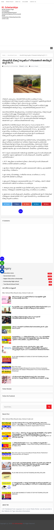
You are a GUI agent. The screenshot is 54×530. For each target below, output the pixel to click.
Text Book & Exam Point (11, 284)
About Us (17, 1)
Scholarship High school (11, 281)
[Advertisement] (27, 32)
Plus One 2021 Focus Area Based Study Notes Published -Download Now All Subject (30, 453)
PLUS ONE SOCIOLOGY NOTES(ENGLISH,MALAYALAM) (28, 472)
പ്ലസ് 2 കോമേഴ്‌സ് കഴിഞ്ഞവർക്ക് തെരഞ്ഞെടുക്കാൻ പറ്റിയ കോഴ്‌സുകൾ (30, 327)
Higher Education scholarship (12, 278)
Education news (8, 273)
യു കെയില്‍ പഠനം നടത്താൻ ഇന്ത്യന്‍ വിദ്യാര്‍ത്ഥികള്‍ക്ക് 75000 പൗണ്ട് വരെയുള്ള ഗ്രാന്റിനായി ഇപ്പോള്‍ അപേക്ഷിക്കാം (31, 307)
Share (17, 204)
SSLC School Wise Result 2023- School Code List (17, 293)
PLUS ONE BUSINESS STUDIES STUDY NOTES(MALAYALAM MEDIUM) (30, 357)
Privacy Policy (9, 1)
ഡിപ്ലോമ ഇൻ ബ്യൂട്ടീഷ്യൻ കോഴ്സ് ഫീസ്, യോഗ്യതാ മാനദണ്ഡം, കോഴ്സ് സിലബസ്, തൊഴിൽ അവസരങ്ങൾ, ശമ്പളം (30, 377)
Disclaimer (25, 1)
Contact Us (33, 1)
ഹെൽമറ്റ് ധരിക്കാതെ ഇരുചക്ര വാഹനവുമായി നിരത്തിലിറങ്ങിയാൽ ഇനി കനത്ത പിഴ (26, 317)
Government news (9, 276)
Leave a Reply (34, 66)
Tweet (7, 204)
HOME (2, 1)
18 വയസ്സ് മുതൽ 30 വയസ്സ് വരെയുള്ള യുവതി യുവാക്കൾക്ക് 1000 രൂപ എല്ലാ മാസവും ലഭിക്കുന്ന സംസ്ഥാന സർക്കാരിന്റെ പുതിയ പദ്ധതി (31, 484)
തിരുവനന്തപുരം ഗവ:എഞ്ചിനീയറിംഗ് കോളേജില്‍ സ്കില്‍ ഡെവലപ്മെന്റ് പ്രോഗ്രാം (29, 297)
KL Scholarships (10, 7)
